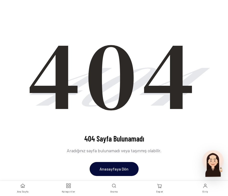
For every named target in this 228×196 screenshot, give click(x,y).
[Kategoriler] (68, 188)
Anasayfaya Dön (114, 168)
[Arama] (114, 188)
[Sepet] (159, 188)
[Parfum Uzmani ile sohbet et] (213, 163)
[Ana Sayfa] (23, 188)
